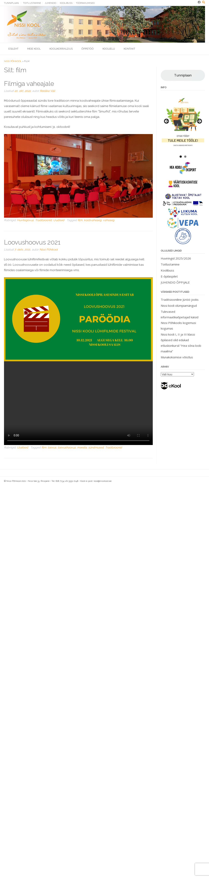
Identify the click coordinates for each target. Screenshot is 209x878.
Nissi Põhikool (48, 249)
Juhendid (50, 3)
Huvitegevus (25, 220)
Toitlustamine (32, 3)
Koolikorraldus (61, 48)
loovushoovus (67, 447)
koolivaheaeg (92, 220)
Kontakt (129, 48)
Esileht (13, 48)
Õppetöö (87, 48)
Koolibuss (66, 3)
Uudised (58, 220)
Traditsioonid (43, 220)
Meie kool (34, 48)
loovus (52, 447)
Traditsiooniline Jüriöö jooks (180, 300)
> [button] (199, 121)
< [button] (167, 121)
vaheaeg (108, 220)
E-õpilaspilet (169, 276)
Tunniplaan (11, 3)
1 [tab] (181, 156)
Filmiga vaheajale (29, 83)
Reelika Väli (47, 90)
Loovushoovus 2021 (32, 242)
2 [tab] (185, 156)
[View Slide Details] (183, 122)
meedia (82, 447)
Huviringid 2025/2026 (176, 258)
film (80, 220)
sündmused (96, 447)
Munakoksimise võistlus (177, 357)
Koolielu (108, 48)
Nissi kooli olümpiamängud (179, 306)
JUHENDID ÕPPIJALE (175, 282)
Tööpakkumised (85, 3)
